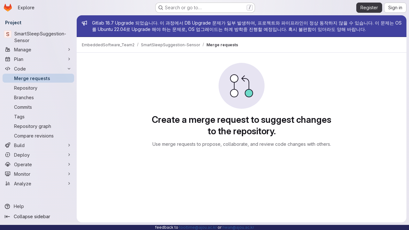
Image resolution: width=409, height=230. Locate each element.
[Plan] (38, 59)
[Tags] (38, 116)
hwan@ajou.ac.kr (238, 227)
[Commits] (38, 106)
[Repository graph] (38, 126)
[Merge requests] (38, 78)
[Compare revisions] (38, 135)
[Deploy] (38, 154)
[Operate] (38, 164)
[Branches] (38, 97)
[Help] (38, 206)
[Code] (38, 68)
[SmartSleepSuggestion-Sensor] (38, 37)
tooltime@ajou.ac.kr (198, 227)
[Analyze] (38, 183)
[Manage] (38, 49)
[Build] (38, 145)
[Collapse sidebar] (38, 216)
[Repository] (38, 87)
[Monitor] (38, 173)
